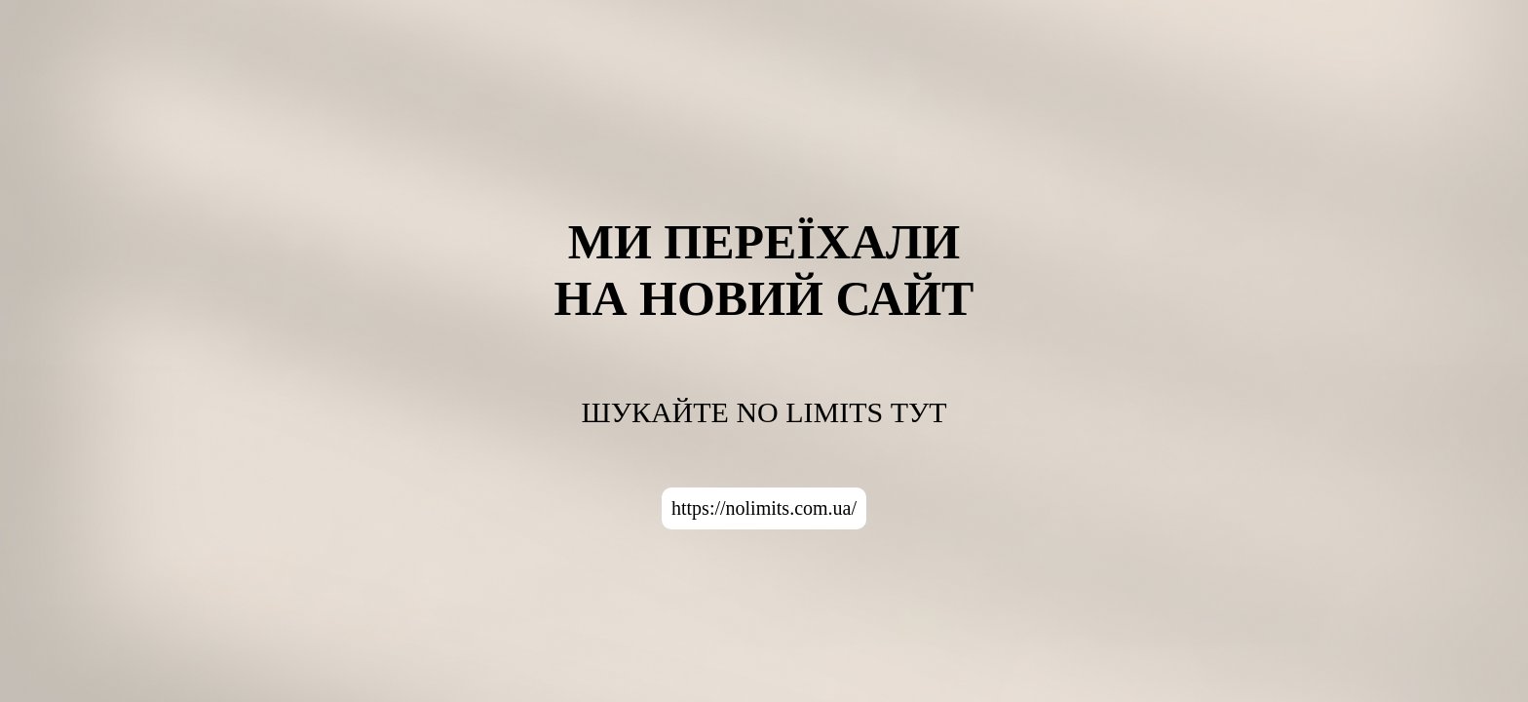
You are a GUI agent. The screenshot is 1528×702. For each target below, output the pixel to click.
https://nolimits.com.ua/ (764, 508)
